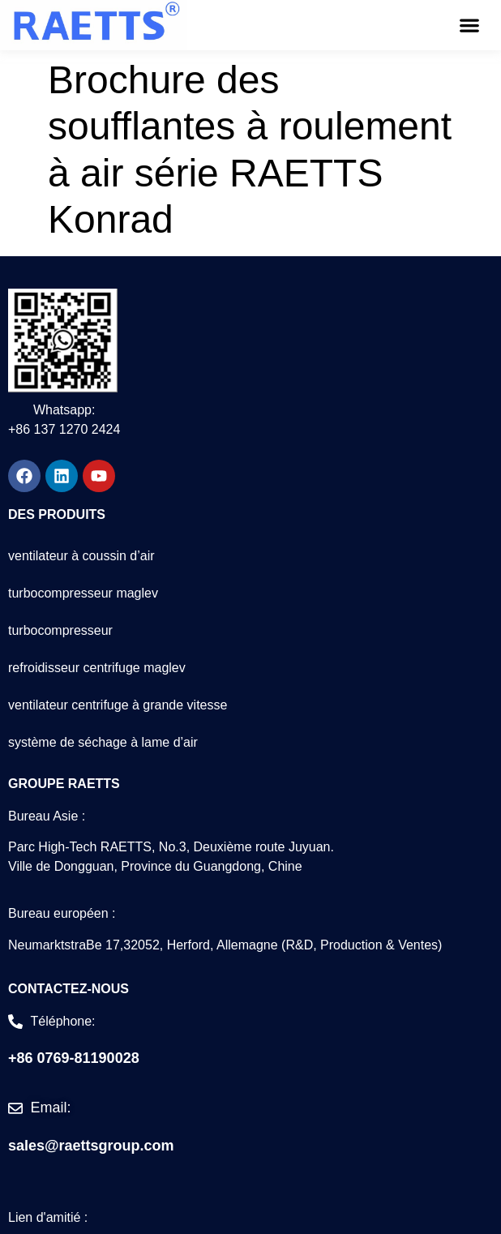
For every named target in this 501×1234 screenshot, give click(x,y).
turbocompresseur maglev (83, 593)
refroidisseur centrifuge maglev (97, 668)
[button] (469, 25)
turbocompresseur (60, 630)
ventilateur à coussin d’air (81, 556)
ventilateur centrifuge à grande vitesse (117, 705)
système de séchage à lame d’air (103, 742)
